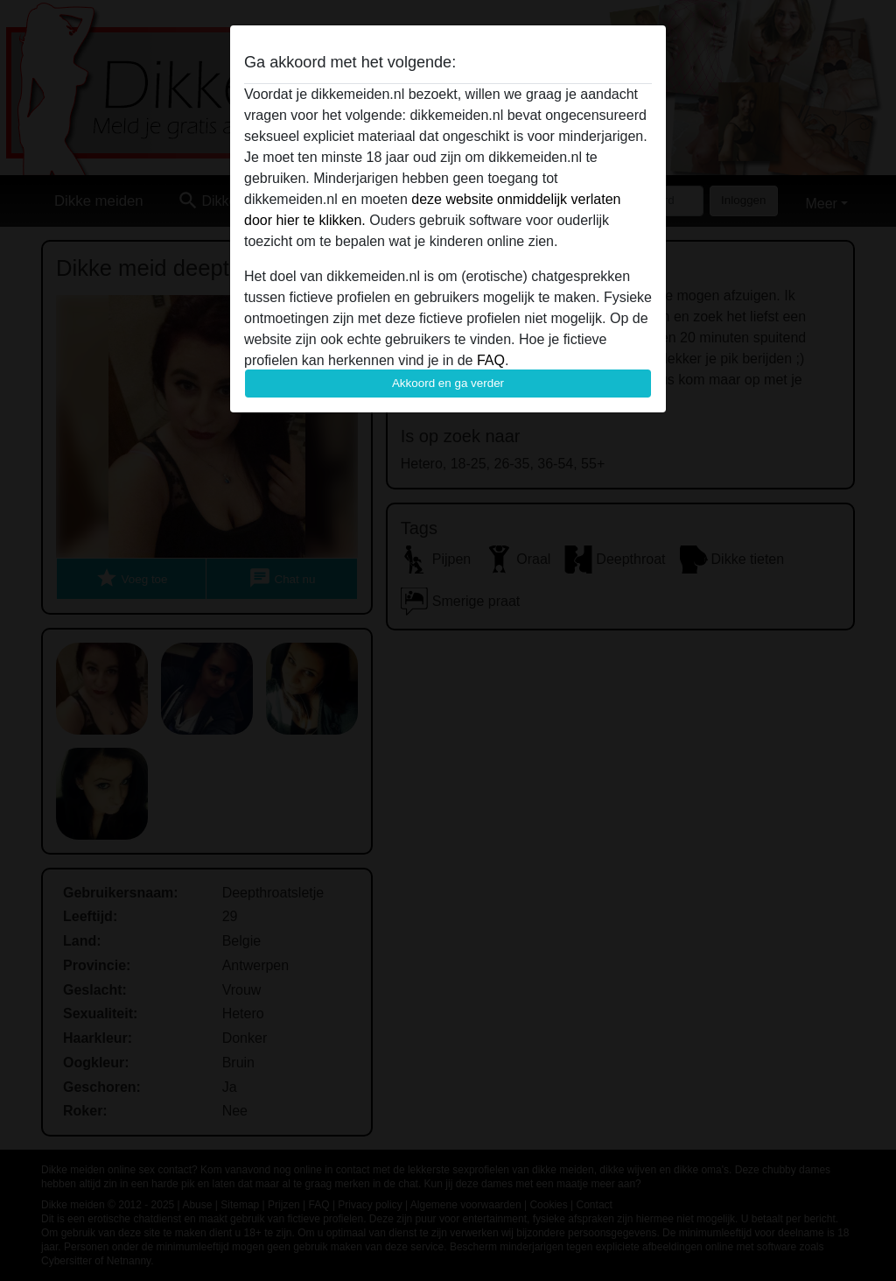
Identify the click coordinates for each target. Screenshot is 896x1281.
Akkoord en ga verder (448, 383)
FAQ (491, 360)
